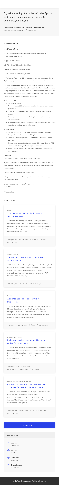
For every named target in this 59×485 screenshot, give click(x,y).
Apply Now (29, 425)
